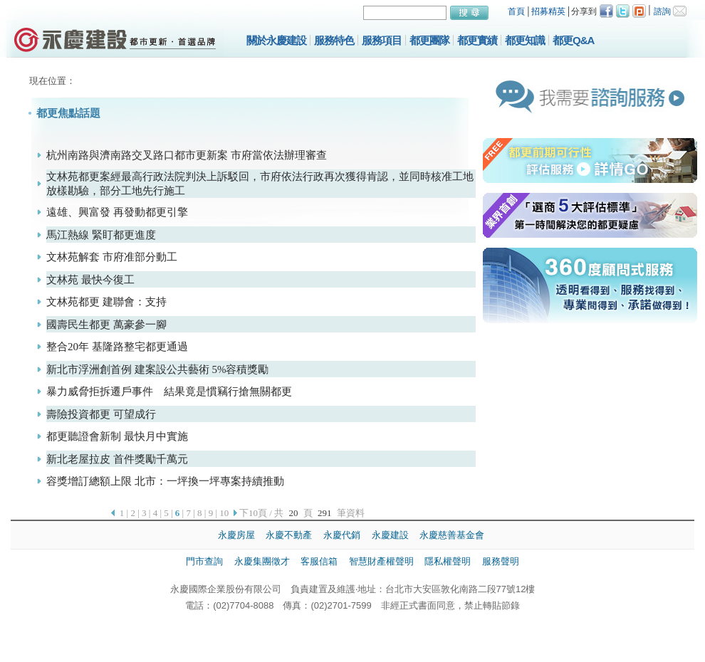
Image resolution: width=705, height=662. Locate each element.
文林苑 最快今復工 (90, 279)
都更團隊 (429, 40)
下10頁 (253, 513)
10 (224, 513)
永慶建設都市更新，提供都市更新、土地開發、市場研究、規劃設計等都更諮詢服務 (115, 39)
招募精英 (548, 11)
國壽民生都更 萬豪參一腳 (106, 324)
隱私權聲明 (447, 561)
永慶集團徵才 (262, 561)
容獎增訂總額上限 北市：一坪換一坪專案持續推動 (165, 481)
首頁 (516, 11)
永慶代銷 (341, 535)
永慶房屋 (236, 535)
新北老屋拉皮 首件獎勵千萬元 (117, 459)
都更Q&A (573, 40)
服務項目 (382, 40)
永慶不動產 (289, 535)
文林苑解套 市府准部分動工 (111, 257)
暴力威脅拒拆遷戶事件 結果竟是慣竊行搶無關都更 (169, 391)
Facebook (606, 11)
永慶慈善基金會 (451, 535)
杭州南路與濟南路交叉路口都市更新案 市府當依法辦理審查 (186, 155)
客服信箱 (319, 561)
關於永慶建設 (276, 40)
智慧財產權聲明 (381, 561)
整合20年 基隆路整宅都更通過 (117, 346)
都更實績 (477, 40)
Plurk (639, 11)
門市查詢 (204, 561)
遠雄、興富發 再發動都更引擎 (117, 212)
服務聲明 (500, 561)
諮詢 (662, 11)
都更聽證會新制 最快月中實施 (117, 436)
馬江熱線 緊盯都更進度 (101, 235)
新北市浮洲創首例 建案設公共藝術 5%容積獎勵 (157, 369)
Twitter (623, 11)
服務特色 (334, 40)
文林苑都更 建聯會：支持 (106, 302)
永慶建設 (390, 535)
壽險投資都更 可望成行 (101, 414)
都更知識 (525, 40)
